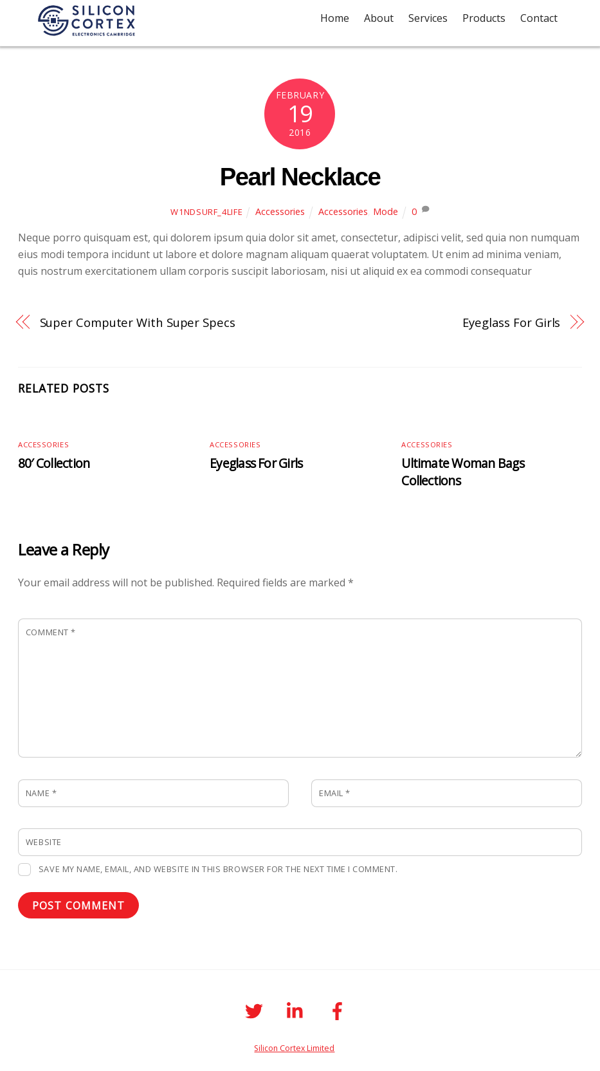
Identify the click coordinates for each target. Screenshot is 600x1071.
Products (483, 18)
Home (334, 18)
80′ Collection (53, 463)
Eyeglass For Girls (511, 322)
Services (428, 18)
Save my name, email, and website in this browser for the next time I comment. (218, 869)
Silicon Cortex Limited (294, 1048)
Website (44, 842)
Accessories (280, 211)
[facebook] (340, 1009)
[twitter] (256, 1009)
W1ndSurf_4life (206, 212)
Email (334, 793)
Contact (539, 18)
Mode (385, 211)
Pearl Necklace (300, 177)
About (379, 18)
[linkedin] (298, 1009)
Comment (51, 632)
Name (41, 793)
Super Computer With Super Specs (137, 322)
